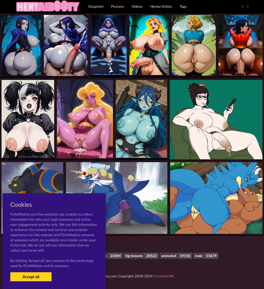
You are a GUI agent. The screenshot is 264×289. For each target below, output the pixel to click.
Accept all (30, 276)
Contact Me (164, 276)
